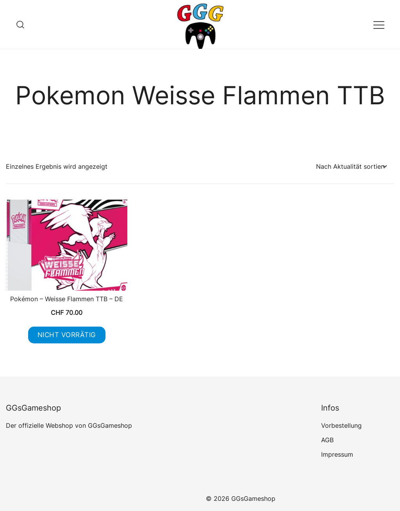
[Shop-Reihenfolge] (351, 166)
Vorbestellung (341, 425)
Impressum (337, 454)
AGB (327, 440)
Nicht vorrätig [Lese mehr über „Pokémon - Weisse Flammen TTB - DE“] (67, 335)
